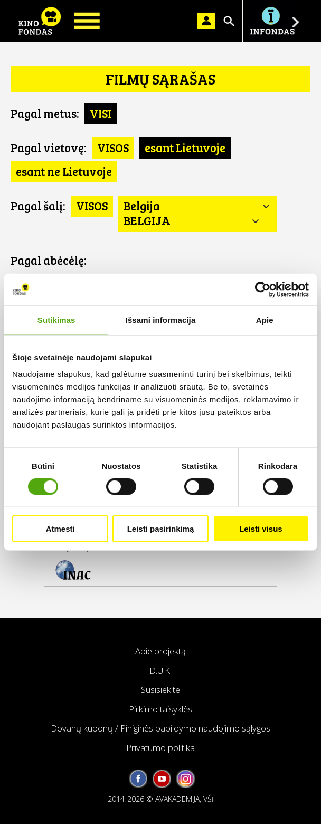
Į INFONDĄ (272, 21)
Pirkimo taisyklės (160, 709)
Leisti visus (260, 528)
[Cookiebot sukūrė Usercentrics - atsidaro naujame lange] (262, 289)
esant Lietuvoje (185, 147)
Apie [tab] (264, 319)
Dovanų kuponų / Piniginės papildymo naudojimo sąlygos (160, 728)
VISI (100, 113)
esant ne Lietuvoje (64, 171)
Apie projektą (160, 651)
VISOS (113, 147)
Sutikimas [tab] (56, 319)
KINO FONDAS (40, 21)
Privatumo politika (160, 748)
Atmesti (60, 528)
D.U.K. (160, 670)
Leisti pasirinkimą (160, 528)
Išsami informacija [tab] (161, 319)
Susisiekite (160, 689)
